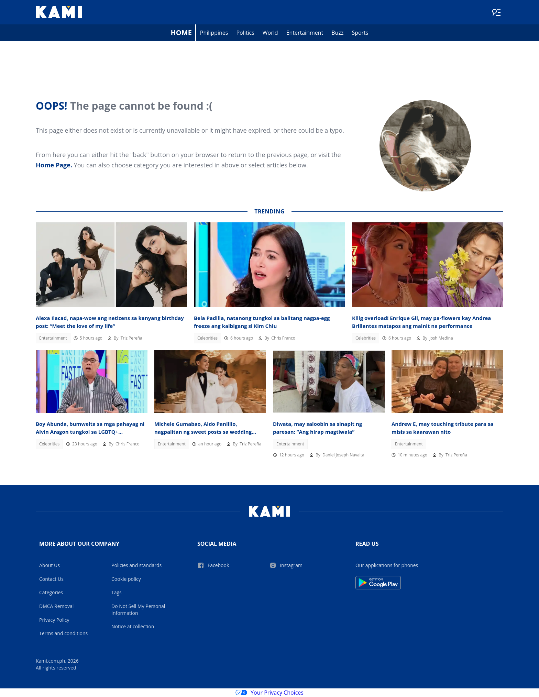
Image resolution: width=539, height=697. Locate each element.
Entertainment (304, 33)
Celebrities (207, 338)
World (270, 33)
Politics (245, 33)
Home (181, 32)
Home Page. (54, 165)
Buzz (337, 33)
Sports (360, 33)
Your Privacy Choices (269, 693)
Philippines (214, 33)
